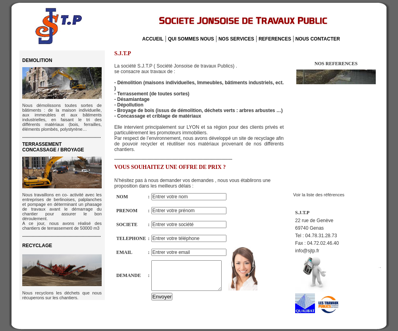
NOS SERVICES (236, 39)
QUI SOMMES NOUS (191, 39)
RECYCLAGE (37, 245)
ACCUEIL (152, 39)
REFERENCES (275, 39)
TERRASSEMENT (53, 147)
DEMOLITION (37, 60)
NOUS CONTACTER (317, 39)
